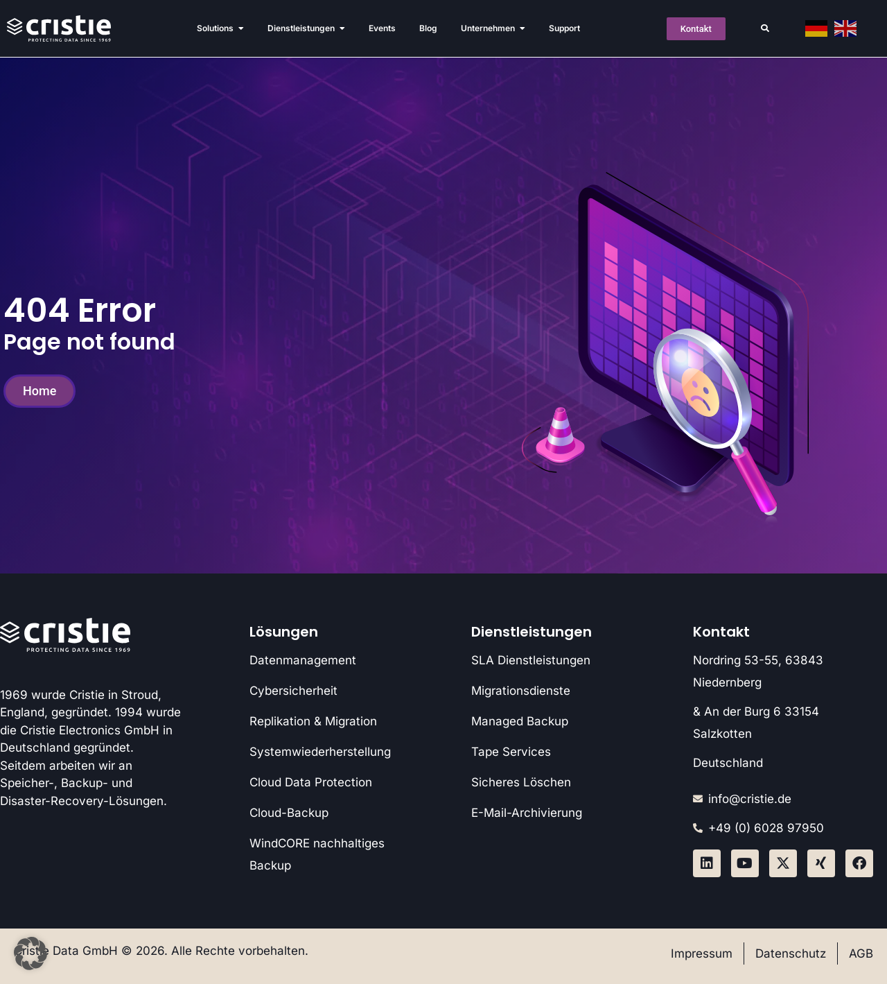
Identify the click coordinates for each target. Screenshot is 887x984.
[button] (765, 28)
